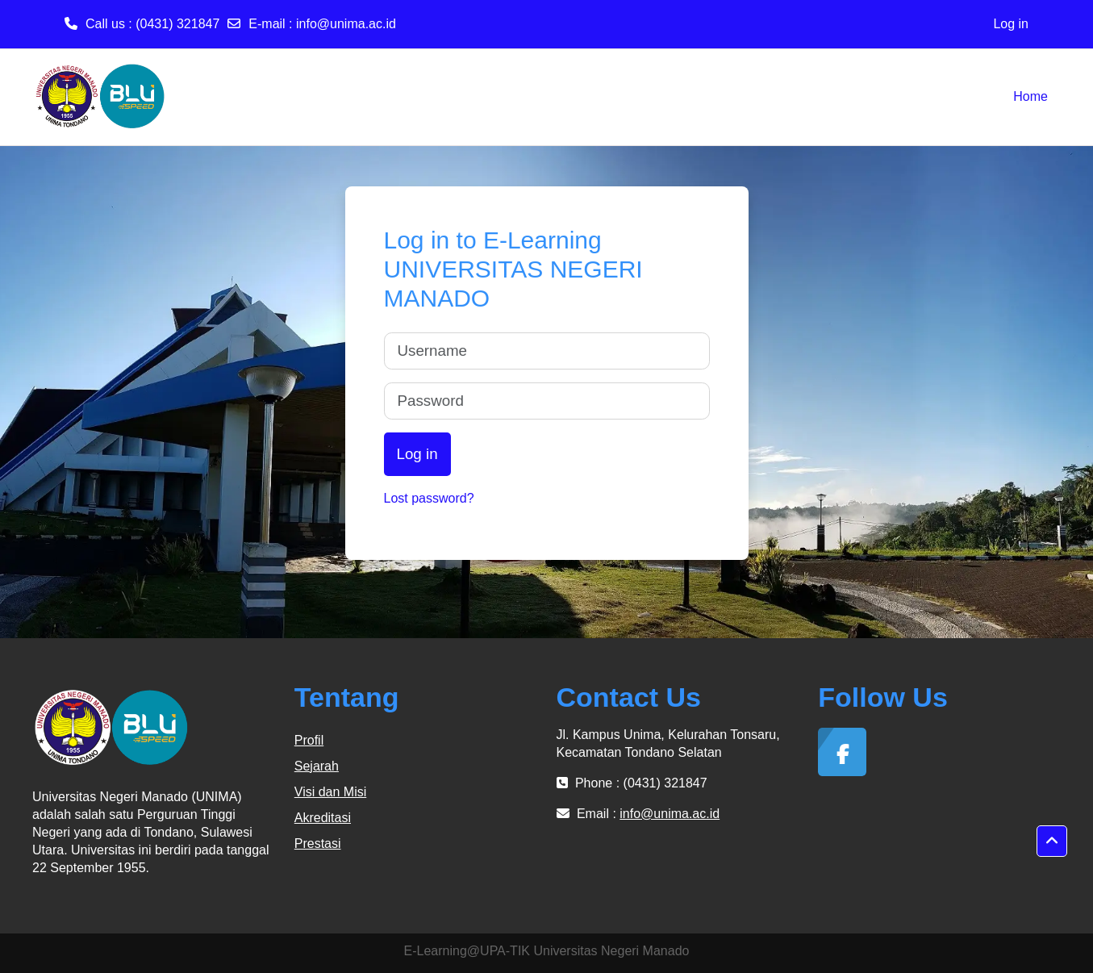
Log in (1010, 24)
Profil (308, 740)
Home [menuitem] (1030, 96)
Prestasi (317, 843)
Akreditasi (322, 818)
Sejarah (316, 766)
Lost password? (429, 498)
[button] (1052, 841)
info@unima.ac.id (346, 24)
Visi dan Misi (330, 792)
